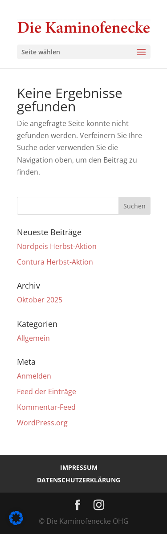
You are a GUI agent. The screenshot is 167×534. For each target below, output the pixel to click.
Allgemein (33, 338)
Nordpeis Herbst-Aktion (57, 246)
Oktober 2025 (39, 300)
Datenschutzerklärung (78, 480)
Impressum (79, 467)
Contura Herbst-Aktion (55, 262)
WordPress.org (42, 423)
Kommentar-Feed (46, 407)
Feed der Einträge (46, 391)
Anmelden (34, 376)
